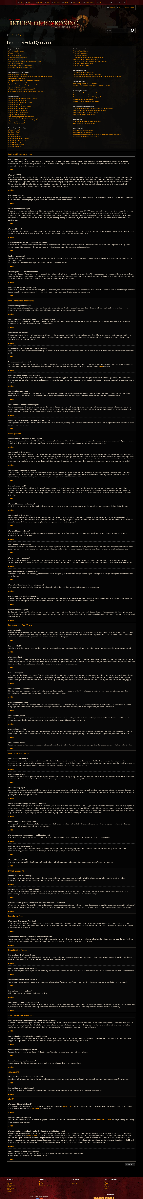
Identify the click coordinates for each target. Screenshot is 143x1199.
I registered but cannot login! (17, 57)
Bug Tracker (77, 2)
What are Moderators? (80, 53)
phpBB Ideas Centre (104, 1120)
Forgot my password (45, 1185)
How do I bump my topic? (16, 123)
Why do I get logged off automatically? (20, 65)
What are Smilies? (14, 134)
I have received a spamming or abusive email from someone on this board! (97, 76)
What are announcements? (17, 140)
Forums (9, 1183)
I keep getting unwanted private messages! (87, 74)
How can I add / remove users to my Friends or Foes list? (91, 86)
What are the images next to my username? (22, 85)
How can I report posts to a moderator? (21, 117)
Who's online (11, 1185)
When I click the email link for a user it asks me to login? (26, 91)
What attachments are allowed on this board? (87, 121)
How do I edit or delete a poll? (18, 108)
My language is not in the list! (17, 83)
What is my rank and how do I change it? (21, 89)
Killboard (57, 2)
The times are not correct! (16, 79)
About (100, 2)
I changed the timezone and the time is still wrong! (24, 81)
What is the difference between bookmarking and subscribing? (93, 108)
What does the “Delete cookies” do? (20, 67)
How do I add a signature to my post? (20, 102)
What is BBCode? (14, 130)
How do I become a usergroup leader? (85, 59)
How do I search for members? (83, 99)
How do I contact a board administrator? (86, 137)
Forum (39, 2)
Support (106, 1182)
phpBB (100, 366)
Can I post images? (14, 136)
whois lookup (32, 1135)
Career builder (89, 2)
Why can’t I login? (14, 59)
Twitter (106, 1185)
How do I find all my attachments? (84, 123)
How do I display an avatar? (17, 87)
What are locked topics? (16, 144)
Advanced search (113, 27)
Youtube (106, 1186)
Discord (106, 1188)
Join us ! (30, 2)
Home (21, 2)
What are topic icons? (15, 146)
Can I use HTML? (14, 132)
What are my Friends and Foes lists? (85, 84)
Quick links (112, 7)
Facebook (107, 1183)
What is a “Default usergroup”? (83, 63)
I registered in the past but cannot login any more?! (24, 61)
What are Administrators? (81, 51)
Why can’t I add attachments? (18, 112)
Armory (66, 2)
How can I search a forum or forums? (85, 93)
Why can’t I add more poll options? (19, 106)
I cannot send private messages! (83, 72)
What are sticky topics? (15, 142)
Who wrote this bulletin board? (83, 130)
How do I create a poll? (15, 104)
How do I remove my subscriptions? (84, 114)
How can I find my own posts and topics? (86, 101)
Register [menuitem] (126, 7)
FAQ (120, 7)
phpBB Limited (67, 1106)
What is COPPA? (13, 53)
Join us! (9, 1191)
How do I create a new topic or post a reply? (22, 98)
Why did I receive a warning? (17, 115)
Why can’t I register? (15, 55)
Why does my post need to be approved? (21, 121)
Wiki (48, 2)
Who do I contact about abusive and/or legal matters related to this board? (97, 135)
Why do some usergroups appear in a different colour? (90, 61)
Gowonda (74, 1182)
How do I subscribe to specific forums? (85, 112)
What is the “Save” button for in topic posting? (23, 119)
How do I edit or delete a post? (18, 100)
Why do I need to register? (16, 51)
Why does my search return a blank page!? (87, 97)
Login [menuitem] (132, 7)
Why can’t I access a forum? (17, 110)
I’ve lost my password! (15, 63)
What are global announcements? (19, 138)
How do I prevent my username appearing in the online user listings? (30, 76)
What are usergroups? (80, 55)
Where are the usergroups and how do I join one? (89, 57)
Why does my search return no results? (85, 95)
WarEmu (74, 1183)
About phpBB (34, 1108)
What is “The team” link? (81, 65)
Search (132, 31)
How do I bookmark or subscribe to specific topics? (89, 110)
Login (41, 1183)
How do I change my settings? (18, 74)
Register (41, 1182)
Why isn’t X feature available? (82, 133)
